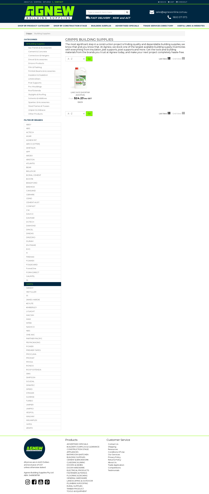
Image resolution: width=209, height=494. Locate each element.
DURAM (29, 241)
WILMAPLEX (31, 420)
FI (27, 253)
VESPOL (30, 412)
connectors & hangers (38, 55)
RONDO (30, 366)
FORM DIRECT (32, 272)
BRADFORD (31, 183)
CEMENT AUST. (33, 202)
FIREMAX (30, 257)
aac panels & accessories (39, 48)
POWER (30, 346)
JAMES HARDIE (33, 299)
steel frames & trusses (38, 106)
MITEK (29, 323)
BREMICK (30, 187)
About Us (28, 2)
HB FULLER (31, 292)
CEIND (29, 198)
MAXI (28, 319)
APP (28, 152)
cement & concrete (37, 51)
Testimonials (113, 470)
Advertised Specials (127, 26)
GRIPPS (29, 284)
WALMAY (30, 416)
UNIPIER (30, 405)
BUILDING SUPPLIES (76, 457)
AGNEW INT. (31, 140)
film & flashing (35, 67)
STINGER (30, 393)
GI (27, 280)
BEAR (28, 167)
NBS (28, 331)
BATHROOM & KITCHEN (77, 454)
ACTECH (30, 132)
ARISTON (30, 159)
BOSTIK (29, 179)
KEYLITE (29, 303)
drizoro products (36, 63)
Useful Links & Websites (191, 26)
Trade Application (116, 465)
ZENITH (29, 428)
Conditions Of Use (116, 452)
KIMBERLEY (31, 307)
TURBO (29, 401)
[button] (162, 2)
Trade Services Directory (158, 26)
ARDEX (29, 155)
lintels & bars (34, 79)
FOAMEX (30, 260)
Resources (113, 449)
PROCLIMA (31, 354)
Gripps (29, 33)
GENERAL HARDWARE (77, 478)
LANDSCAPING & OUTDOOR (80, 481)
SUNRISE (30, 397)
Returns (47, 2)
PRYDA (29, 362)
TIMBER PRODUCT (75, 489)
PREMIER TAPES (33, 350)
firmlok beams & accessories (41, 71)
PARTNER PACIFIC (34, 338)
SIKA (28, 373)
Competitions (114, 467)
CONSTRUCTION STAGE (78, 449)
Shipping (38, 2)
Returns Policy (114, 460)
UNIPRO (30, 408)
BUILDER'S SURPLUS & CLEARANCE (83, 447)
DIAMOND (31, 225)
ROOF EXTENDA (33, 369)
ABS (28, 128)
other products (35, 114)
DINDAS (30, 233)
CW (28, 210)
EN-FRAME (31, 245)
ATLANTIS (30, 163)
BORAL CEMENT (33, 175)
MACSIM (30, 315)
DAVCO (29, 214)
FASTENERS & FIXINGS (77, 473)
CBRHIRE (30, 194)
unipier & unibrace (36, 110)
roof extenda (34, 90)
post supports (34, 83)
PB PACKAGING (33, 342)
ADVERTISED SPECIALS (77, 444)
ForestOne (31, 268)
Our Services (114, 454)
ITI (27, 296)
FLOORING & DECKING (77, 475)
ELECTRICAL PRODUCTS (78, 470)
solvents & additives (37, 98)
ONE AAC (30, 334)
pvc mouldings (35, 86)
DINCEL (29, 229)
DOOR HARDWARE (76, 467)
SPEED (29, 389)
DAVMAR (30, 218)
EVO (28, 249)
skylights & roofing (37, 94)
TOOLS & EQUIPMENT (77, 491)
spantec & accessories (38, 102)
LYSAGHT (30, 311)
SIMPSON (30, 377)
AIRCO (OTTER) (33, 144)
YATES (29, 424)
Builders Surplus (101, 26)
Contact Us (113, 444)
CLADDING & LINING (76, 462)
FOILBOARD (32, 264)
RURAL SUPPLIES (74, 486)
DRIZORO (30, 237)
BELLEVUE (31, 171)
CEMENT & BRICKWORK (78, 460)
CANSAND (31, 190)
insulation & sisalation (38, 75)
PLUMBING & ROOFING (77, 483)
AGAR (28, 136)
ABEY (28, 124)
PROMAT (30, 358)
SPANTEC (30, 385)
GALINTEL (30, 276)
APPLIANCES (72, 452)
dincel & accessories (37, 59)
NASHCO (30, 327)
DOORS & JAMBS (75, 465)
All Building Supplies (35, 44)
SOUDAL (30, 381)
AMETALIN (30, 148)
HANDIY (30, 288)
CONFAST (30, 206)
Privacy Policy (114, 457)
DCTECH (30, 222)
